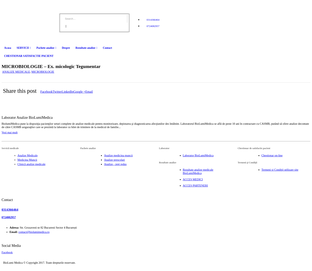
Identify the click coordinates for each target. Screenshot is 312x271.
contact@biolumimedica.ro (34, 232)
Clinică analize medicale (31, 164)
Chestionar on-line (272, 155)
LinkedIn (67, 91)
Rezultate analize (85, 47)
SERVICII (23, 47)
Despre (66, 47)
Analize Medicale (27, 155)
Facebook (46, 91)
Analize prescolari (114, 159)
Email (89, 91)
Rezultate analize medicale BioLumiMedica (198, 171)
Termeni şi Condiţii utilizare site (279, 169)
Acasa (7, 47)
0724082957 (153, 26)
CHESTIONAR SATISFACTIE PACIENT (28, 56)
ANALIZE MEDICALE (16, 71)
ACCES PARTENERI (195, 185)
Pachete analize (45, 47)
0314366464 (153, 19)
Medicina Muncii (27, 159)
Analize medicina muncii (118, 155)
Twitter (57, 91)
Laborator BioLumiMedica (198, 155)
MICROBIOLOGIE (42, 71)
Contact (107, 47)
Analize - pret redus (115, 164)
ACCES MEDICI (193, 179)
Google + (79, 91)
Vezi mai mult (10, 132)
